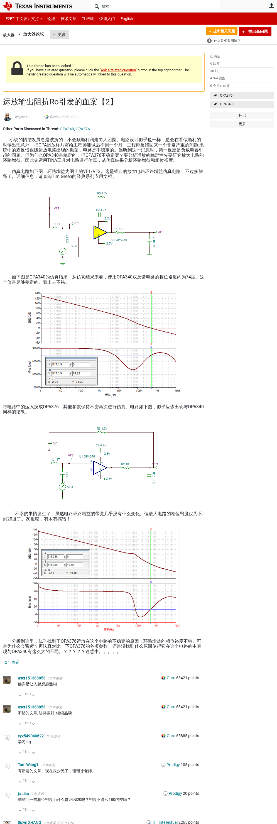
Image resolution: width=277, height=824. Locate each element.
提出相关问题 (222, 31)
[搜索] (155, 6)
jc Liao (24, 793)
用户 (271, 6)
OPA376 (226, 95)
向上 (20, 695)
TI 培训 (83, 18)
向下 (33, 695)
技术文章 (64, 18)
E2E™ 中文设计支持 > (22, 18)
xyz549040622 (31, 736)
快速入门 (101, 18)
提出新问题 (257, 31)
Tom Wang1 (28, 764)
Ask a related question (118, 70)
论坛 (48, 18)
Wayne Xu (21, 117)
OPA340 (226, 104)
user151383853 (32, 678)
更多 (63, 34)
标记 (242, 115)
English (120, 18)
